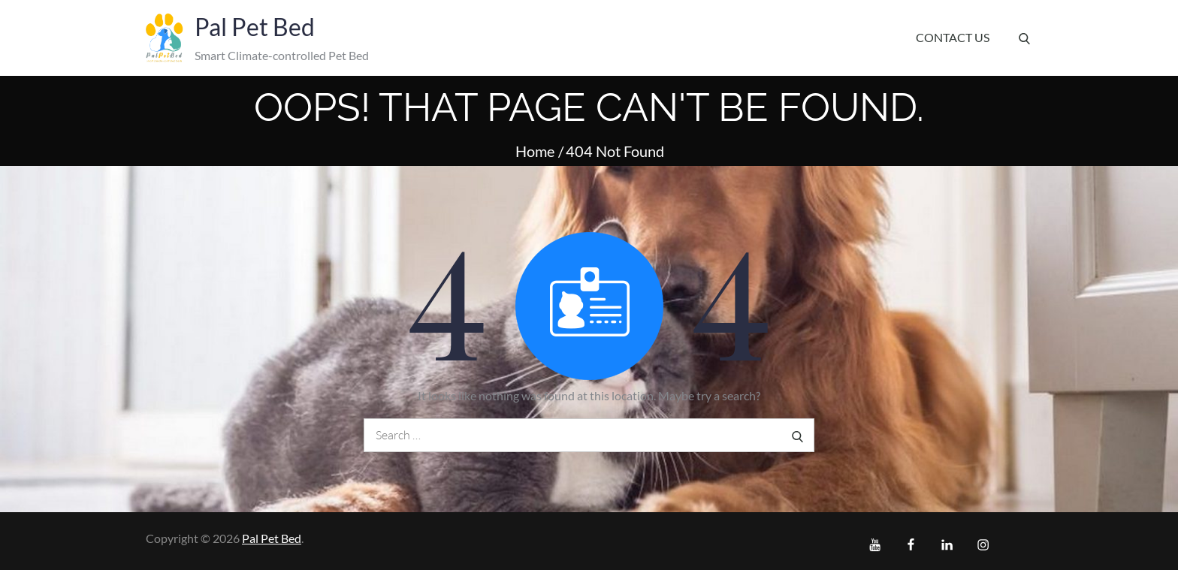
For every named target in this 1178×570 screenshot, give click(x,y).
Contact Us (952, 37)
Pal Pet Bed (255, 26)
